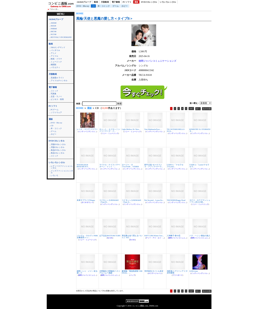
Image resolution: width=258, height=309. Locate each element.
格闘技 (53, 65)
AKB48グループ (84, 2)
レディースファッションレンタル (62, 167)
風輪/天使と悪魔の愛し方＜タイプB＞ (104, 18)
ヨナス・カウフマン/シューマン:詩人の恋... (199, 201)
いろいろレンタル (168, 2)
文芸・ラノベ (56, 96)
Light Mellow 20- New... (131, 129)
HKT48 (53, 31)
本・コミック (104, 6)
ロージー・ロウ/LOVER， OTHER (130, 166)
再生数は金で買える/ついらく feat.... (132, 236)
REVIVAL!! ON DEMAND (61, 37)
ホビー (125, 6)
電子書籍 (116, 2)
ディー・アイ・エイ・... (155, 238)
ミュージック (56, 62)
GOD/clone (193, 271)
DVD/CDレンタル (149, 2)
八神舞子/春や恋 (173, 236)
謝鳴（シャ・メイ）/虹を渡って (87, 272)
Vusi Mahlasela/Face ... (153, 129)
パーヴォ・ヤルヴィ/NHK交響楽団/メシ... (87, 236)
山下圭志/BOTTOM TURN (110, 236)
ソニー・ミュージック (110, 133)
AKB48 (53, 23)
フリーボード (177, 275)
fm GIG (109, 238)
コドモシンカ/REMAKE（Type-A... (131, 201)
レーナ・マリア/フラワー (87, 129)
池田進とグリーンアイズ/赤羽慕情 (177, 272)
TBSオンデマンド (58, 47)
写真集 (53, 94)
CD (93, 6)
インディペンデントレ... (87, 131)
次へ (198, 109)
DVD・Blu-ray (83, 6)
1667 (191, 108)
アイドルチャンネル (59, 80)
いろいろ (54, 175)
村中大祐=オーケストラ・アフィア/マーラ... (153, 166)
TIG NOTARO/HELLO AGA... (176, 130)
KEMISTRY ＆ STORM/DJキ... (199, 130)
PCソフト (127, 2)
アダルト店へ (53, 9)
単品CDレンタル (57, 153)
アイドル (54, 56)
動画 (96, 2)
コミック (54, 91)
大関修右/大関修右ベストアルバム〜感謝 (109, 272)
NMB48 (54, 29)
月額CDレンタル (57, 147)
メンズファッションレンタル (62, 172)
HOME (80, 13)
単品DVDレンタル (58, 150)
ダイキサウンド (87, 202)
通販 (136, 2)
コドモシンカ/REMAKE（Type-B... (109, 201)
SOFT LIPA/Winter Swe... (154, 236)
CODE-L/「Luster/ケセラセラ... (199, 166)
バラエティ (55, 67)
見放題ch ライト (57, 78)
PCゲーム (54, 110)
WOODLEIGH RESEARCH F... (83, 166)
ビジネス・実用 (57, 99)
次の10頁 (207, 109)
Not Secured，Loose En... (154, 200)
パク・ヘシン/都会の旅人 (199, 236)
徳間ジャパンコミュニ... (177, 238)
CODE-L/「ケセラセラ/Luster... (175, 166)
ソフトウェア (56, 112)
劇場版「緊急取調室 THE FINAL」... (132, 272)
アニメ (53, 53)
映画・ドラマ (56, 59)
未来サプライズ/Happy (86, 200)
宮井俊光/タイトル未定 (153, 271)
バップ (132, 275)
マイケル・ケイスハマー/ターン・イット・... (109, 166)
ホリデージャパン (155, 273)
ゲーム (116, 6)
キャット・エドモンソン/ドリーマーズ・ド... (109, 130)
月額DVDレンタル (58, 144)
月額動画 (105, 2)
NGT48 (53, 34)
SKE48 (53, 26)
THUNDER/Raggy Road (176, 200)
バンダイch (55, 50)
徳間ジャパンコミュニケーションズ (157, 61)
